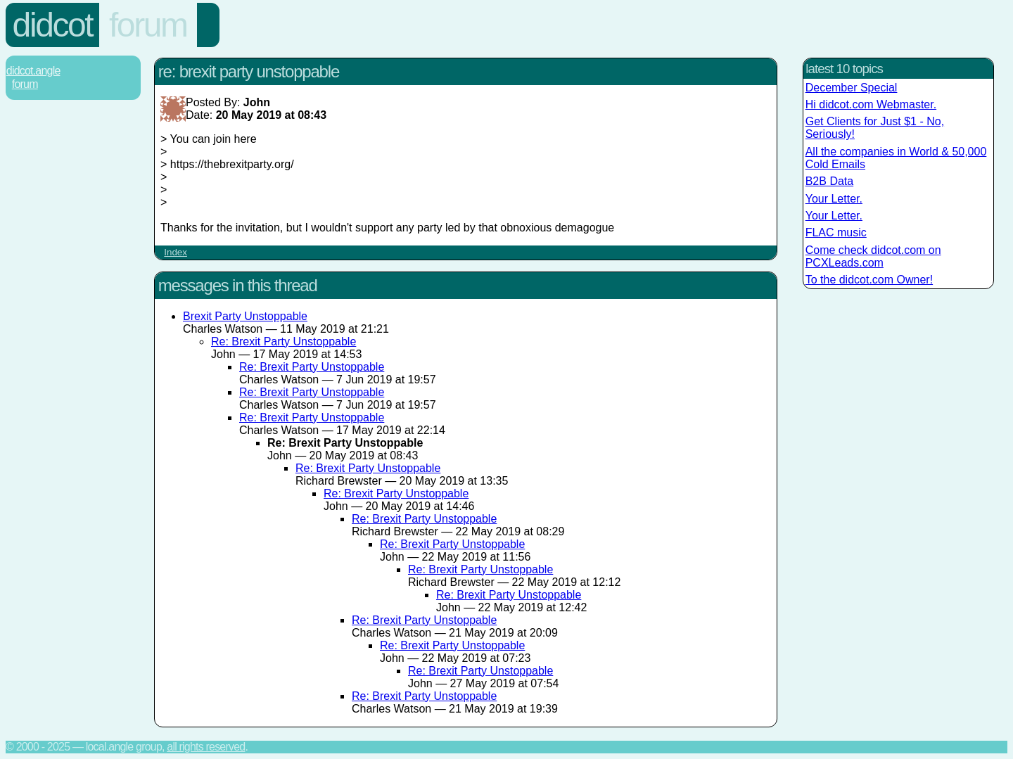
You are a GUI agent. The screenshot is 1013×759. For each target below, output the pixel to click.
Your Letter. (833, 199)
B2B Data (829, 181)
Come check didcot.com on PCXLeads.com (873, 256)
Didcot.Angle (33, 71)
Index (175, 252)
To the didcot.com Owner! (869, 280)
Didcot (53, 25)
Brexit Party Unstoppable (245, 316)
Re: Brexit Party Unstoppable (283, 341)
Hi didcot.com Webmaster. (870, 104)
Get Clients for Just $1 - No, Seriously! (874, 127)
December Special (851, 88)
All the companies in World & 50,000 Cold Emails (896, 158)
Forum (148, 25)
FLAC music (836, 232)
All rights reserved (206, 747)
